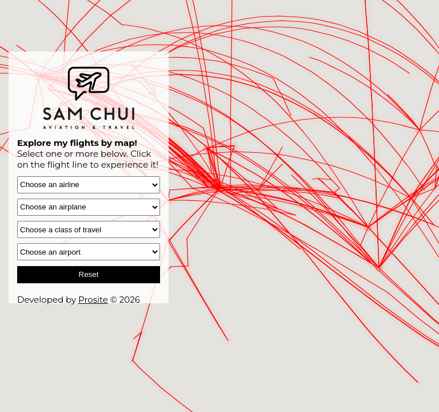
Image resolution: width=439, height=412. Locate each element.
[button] (141, 321)
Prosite (93, 299)
